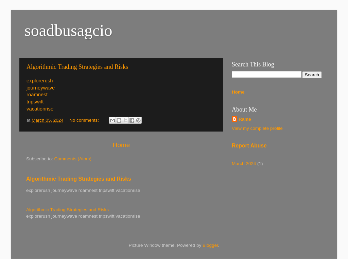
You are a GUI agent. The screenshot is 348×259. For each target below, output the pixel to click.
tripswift (35, 101)
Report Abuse (249, 145)
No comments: (84, 120)
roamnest (37, 94)
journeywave (41, 88)
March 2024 (244, 163)
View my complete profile (257, 128)
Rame (245, 119)
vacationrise (40, 109)
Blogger (210, 245)
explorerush (40, 80)
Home (121, 144)
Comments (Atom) (73, 158)
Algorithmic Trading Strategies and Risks (77, 66)
